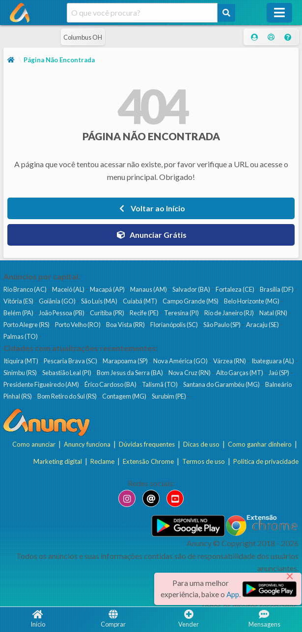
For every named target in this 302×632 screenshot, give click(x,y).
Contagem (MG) (124, 396)
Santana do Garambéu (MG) (222, 384)
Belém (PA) (18, 313)
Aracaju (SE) (263, 325)
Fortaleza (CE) (235, 289)
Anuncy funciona (87, 444)
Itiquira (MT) (21, 361)
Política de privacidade (266, 461)
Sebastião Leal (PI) (67, 373)
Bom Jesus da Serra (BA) (130, 373)
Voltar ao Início (151, 208)
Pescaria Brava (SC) (71, 361)
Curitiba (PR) (107, 313)
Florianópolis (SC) (174, 325)
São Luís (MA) (99, 301)
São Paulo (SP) (222, 325)
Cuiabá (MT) (140, 301)
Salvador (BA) (191, 289)
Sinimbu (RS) (20, 373)
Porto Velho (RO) (78, 325)
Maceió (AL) (68, 289)
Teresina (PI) (182, 313)
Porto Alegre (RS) (27, 325)
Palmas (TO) (21, 336)
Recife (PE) (145, 313)
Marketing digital (57, 461)
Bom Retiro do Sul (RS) (67, 396)
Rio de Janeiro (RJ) (229, 313)
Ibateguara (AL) (273, 361)
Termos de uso (203, 461)
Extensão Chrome (148, 461)
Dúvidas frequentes (147, 444)
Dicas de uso (201, 444)
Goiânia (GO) (58, 301)
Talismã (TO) (160, 384)
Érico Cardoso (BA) (110, 384)
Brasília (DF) (277, 289)
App (232, 594)
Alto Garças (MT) (240, 373)
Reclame (102, 461)
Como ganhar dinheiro (260, 444)
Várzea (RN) (230, 361)
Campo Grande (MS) (191, 301)
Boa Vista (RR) (126, 325)
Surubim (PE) (169, 396)
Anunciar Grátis (151, 234)
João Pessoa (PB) (62, 313)
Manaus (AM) (149, 289)
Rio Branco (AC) (25, 289)
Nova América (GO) (181, 361)
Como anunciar (33, 444)
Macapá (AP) (108, 289)
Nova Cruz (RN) (190, 373)
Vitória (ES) (18, 301)
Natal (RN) (273, 313)
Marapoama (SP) (126, 361)
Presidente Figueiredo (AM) (41, 384)
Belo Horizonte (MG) (252, 301)
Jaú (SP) (279, 373)
